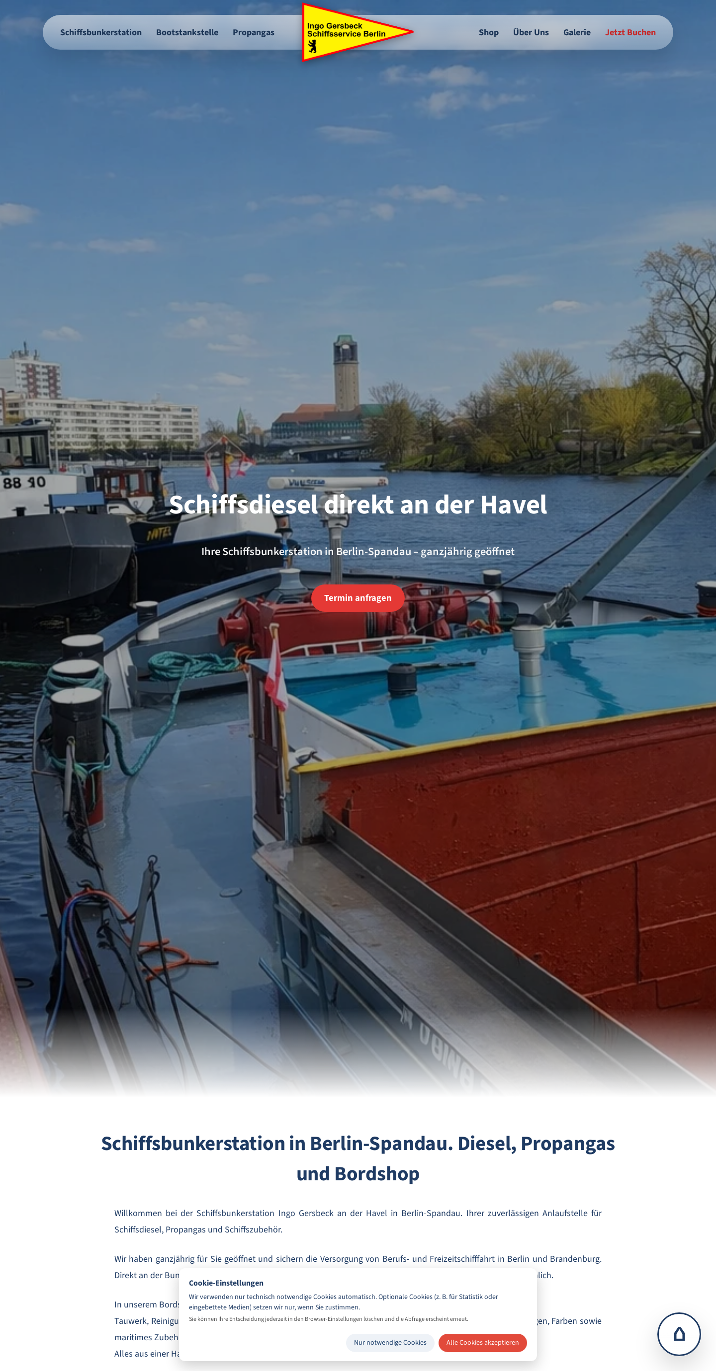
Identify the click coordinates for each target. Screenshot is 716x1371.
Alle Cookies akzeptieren (483, 1343)
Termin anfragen (358, 597)
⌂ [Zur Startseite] (679, 1334)
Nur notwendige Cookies (390, 1343)
